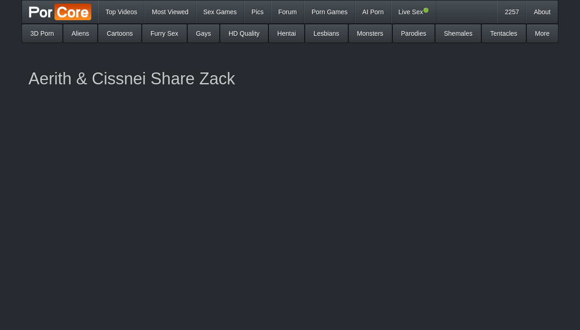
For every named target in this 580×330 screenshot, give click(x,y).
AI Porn (373, 12)
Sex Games (220, 12)
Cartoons (120, 33)
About (542, 12)
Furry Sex (164, 33)
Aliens (80, 33)
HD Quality (244, 33)
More (542, 33)
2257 (512, 12)
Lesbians (326, 33)
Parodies (413, 33)
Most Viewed (170, 12)
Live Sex (413, 11)
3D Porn (42, 33)
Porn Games (330, 12)
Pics (257, 12)
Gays (203, 33)
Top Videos (121, 12)
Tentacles (503, 33)
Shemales (458, 33)
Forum (288, 12)
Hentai (286, 33)
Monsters (370, 33)
